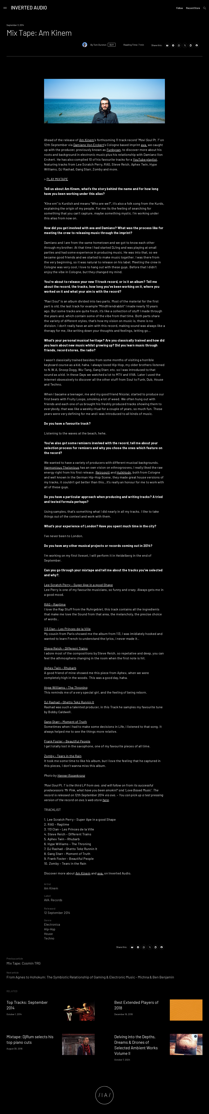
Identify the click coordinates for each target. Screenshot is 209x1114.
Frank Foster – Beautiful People (67, 741)
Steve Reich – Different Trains (66, 648)
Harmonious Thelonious (61, 467)
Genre (47, 920)
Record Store (193, 8)
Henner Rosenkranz (71, 775)
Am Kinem (86, 140)
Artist (47, 884)
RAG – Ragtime (55, 604)
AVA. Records (53, 900)
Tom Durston (99, 44)
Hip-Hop (49, 929)
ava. (144, 145)
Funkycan (114, 150)
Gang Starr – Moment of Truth (65, 722)
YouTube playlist (145, 159)
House (48, 934)
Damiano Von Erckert (88, 145)
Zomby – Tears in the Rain (62, 756)
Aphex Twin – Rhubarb (60, 668)
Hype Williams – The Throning (66, 687)
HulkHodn (124, 472)
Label (47, 895)
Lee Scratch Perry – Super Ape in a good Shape (78, 585)
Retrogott (103, 472)
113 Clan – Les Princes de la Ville (67, 629)
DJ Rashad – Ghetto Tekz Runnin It (69, 702)
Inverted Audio (29, 7)
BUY (112, 44)
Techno (49, 938)
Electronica (52, 924)
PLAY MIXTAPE (57, 179)
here (106, 800)
